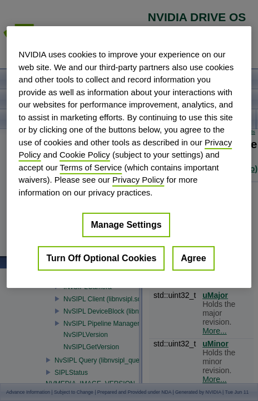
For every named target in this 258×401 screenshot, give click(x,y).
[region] (129, 157)
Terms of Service (91, 167)
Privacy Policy (138, 179)
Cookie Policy (84, 154)
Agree (193, 258)
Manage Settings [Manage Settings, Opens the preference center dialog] (126, 224)
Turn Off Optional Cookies (101, 258)
